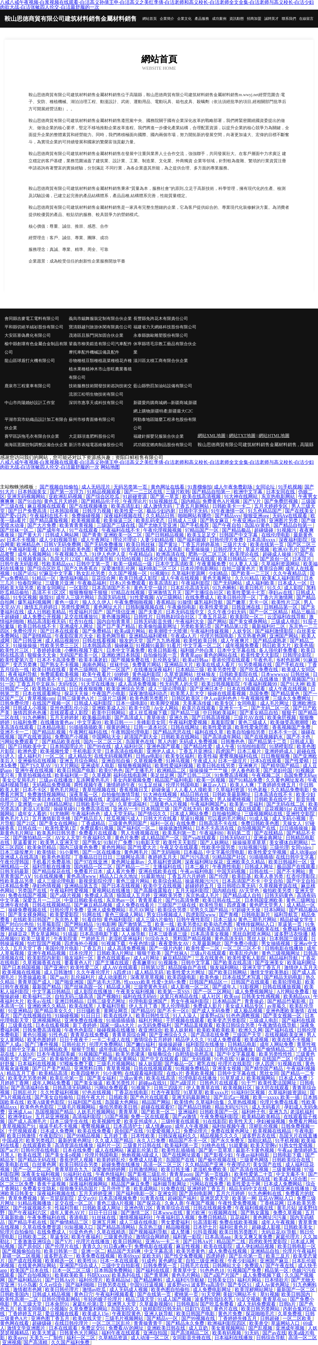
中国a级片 (12, 1140)
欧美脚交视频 (165, 703)
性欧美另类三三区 (60, 645)
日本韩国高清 (97, 645)
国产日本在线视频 (121, 885)
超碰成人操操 (277, 554)
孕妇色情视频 (47, 885)
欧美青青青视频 (76, 525)
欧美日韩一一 (119, 722)
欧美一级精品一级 (133, 563)
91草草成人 (232, 1078)
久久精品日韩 (161, 515)
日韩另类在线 (113, 1284)
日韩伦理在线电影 (40, 1150)
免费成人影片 (208, 1006)
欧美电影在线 (15, 1164)
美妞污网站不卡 (240, 1294)
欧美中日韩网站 (109, 712)
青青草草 (129, 1111)
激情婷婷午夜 (121, 784)
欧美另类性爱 (222, 669)
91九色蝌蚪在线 (265, 1193)
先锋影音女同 (152, 722)
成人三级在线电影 (139, 1222)
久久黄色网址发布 (285, 780)
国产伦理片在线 (62, 1246)
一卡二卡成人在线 (112, 1039)
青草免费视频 (23, 1198)
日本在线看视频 (52, 1025)
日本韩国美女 (33, 491)
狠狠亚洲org (256, 515)
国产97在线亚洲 (91, 861)
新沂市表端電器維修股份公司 (96, 445)
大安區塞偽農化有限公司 (28, 335)
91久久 (274, 587)
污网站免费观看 (111, 1087)
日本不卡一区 (283, 732)
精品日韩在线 (195, 794)
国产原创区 (30, 1246)
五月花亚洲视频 (52, 1116)
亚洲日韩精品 (70, 1001)
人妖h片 (26, 1054)
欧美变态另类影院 (227, 1020)
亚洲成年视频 (291, 1328)
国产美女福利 (102, 1078)
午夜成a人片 (184, 635)
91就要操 (238, 1145)
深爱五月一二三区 (42, 900)
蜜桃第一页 (186, 1294)
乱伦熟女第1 (166, 659)
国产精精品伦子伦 (101, 501)
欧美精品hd (118, 1280)
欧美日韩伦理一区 (237, 597)
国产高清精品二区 (190, 1332)
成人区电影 (170, 549)
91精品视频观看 (104, 491)
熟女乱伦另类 (91, 573)
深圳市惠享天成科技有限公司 (96, 402)
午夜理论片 (135, 501)
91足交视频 (248, 1299)
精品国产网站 (157, 1102)
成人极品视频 (249, 1010)
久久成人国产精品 (115, 1140)
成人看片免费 (121, 871)
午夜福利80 (212, 832)
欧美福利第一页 (72, 775)
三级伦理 (279, 847)
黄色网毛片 (136, 852)
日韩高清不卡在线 (218, 823)
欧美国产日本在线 (30, 1270)
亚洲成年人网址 (76, 626)
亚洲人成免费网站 (107, 909)
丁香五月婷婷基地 (201, 544)
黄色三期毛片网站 (258, 919)
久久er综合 (51, 1284)
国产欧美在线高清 (233, 962)
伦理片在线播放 (93, 1241)
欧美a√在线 (40, 1001)
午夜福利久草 (98, 837)
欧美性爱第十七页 (246, 592)
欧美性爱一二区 (203, 948)
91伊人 (241, 929)
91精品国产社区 (229, 857)
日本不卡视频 (22, 539)
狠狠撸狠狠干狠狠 (89, 592)
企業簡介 (167, 18)
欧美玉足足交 (202, 534)
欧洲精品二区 (172, 770)
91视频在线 (290, 1063)
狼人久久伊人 (97, 602)
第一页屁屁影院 (57, 1198)
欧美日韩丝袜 (141, 544)
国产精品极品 (237, 530)
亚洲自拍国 (155, 1332)
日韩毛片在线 (195, 1265)
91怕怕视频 (129, 558)
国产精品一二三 (133, 866)
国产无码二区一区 (271, 708)
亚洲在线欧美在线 (158, 871)
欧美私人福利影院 (282, 578)
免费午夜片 (217, 1179)
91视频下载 (114, 943)
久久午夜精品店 (290, 573)
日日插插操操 (294, 828)
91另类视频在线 (255, 664)
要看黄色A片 (78, 962)
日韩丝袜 (300, 674)
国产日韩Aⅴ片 (198, 1241)
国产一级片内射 (166, 948)
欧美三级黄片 (36, 938)
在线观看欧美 (38, 1145)
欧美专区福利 (180, 756)
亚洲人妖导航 (159, 1313)
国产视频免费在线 (131, 659)
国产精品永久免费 (185, 1323)
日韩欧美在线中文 (274, 799)
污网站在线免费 (207, 1183)
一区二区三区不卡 (242, 948)
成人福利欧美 (261, 583)
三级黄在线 (20, 1025)
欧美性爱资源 (214, 607)
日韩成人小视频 (30, 708)
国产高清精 (36, 1342)
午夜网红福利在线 (89, 732)
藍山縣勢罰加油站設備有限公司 (162, 386)
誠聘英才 (271, 18)
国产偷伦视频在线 (218, 1159)
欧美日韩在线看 (49, 669)
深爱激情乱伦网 (118, 568)
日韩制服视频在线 (145, 607)
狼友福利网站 (225, 967)
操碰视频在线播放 (116, 1030)
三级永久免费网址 (292, 698)
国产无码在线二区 (286, 804)
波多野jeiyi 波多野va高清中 (196, 1284)
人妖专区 (242, 631)
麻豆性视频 (188, 1246)
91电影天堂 (148, 842)
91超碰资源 (135, 496)
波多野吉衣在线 (259, 1135)
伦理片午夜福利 (299, 1251)
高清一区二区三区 (163, 1164)
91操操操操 (25, 645)
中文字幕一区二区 (203, 645)
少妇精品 (218, 573)
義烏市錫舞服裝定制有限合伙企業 (100, 318)
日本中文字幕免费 (126, 650)
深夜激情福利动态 (148, 693)
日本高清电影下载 (99, 933)
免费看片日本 (89, 871)
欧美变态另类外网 (28, 1078)
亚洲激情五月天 (165, 592)
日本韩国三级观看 (289, 938)
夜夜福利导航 (23, 674)
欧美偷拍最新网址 (158, 626)
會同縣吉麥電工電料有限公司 (32, 318)
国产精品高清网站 (116, 1227)
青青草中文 (185, 1270)
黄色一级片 (67, 602)
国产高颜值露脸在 (153, 890)
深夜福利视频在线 (124, 515)
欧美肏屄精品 (42, 847)
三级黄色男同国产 (128, 823)
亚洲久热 (179, 717)
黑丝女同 (269, 1073)
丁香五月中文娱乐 (36, 683)
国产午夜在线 (280, 1265)
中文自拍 (274, 881)
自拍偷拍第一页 (160, 655)
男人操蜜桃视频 (234, 799)
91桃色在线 (214, 1145)
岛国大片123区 (66, 558)
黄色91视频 (35, 1034)
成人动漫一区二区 (150, 1337)
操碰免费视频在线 (28, 909)
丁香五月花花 (213, 616)
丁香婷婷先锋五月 (277, 784)
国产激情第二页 (135, 924)
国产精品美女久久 (54, 1010)
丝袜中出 (120, 664)
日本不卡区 (35, 789)
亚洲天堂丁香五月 (262, 967)
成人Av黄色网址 (273, 1284)
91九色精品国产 (265, 510)
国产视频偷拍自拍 (22, 1251)
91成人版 (259, 818)
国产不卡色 (299, 736)
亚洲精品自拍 (265, 1251)
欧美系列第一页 (179, 832)
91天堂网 (211, 1294)
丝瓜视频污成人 (123, 818)
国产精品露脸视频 (49, 520)
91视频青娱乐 (33, 558)
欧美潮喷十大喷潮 (168, 631)
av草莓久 (277, 1006)
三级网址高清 (131, 857)
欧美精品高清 (54, 1073)
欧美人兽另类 (269, 876)
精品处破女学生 (297, 919)
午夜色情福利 (110, 1174)
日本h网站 (275, 909)
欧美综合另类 (173, 909)
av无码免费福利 (155, 1025)
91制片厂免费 (119, 842)
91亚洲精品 (20, 1010)
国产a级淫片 (183, 1082)
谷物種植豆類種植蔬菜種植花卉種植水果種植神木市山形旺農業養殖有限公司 (100, 369)
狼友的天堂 (131, 640)
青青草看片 (150, 900)
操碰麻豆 (124, 645)
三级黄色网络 (255, 1159)
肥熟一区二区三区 (208, 554)
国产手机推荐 (195, 525)
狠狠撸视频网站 (135, 765)
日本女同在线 (281, 491)
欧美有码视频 (227, 1332)
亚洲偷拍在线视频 (37, 760)
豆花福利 (240, 1217)
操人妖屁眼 (150, 1063)
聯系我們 (289, 18)
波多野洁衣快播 (291, 933)
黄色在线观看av (114, 957)
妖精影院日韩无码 (163, 1308)
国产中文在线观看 (160, 1058)
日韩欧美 (118, 1097)
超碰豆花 (18, 933)
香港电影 (79, 1217)
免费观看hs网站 (123, 1179)
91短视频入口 (79, 1227)
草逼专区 (59, 1236)
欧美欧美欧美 (70, 1275)
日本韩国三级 (156, 808)
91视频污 (287, 530)
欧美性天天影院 (180, 842)
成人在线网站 (110, 1150)
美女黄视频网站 (228, 1328)
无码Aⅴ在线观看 (290, 515)
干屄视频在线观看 (185, 1020)
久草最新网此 (207, 943)
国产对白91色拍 (17, 924)
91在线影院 (215, 1121)
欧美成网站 (146, 1188)
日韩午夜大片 (91, 1097)
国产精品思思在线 (172, 732)
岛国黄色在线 (141, 741)
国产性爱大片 (143, 847)
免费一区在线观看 (150, 1116)
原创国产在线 (129, 1131)
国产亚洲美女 (270, 962)
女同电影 (247, 703)
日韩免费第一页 (160, 1265)
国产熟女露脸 (256, 1212)
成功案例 (219, 18)
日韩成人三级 (183, 520)
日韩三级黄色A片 (76, 698)
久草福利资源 (231, 789)
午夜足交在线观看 (179, 847)
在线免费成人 (200, 597)
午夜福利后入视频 (176, 1217)
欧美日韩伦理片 (62, 1289)
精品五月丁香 (22, 1073)
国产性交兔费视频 (184, 1255)
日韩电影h (187, 1304)
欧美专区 (225, 703)
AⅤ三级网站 (169, 597)
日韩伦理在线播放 (234, 1049)
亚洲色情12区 (139, 1207)
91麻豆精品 (178, 929)
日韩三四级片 (169, 1087)
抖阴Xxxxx (98, 1275)
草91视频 (269, 1294)
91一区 (7, 683)
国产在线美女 (300, 510)
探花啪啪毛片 (261, 1313)
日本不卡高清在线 (215, 828)
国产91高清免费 (182, 900)
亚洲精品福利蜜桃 (148, 635)
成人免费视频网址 (254, 991)
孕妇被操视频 (271, 1121)
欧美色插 (303, 645)
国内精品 (190, 501)
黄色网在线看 (15, 1323)
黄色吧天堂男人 (266, 905)
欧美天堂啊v (263, 1145)
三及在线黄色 (210, 957)
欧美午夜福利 (86, 1236)
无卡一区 (259, 602)
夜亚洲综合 (150, 1030)
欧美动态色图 (219, 924)
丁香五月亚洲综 (196, 751)
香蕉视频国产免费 (292, 727)
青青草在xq (275, 1299)
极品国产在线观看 (296, 866)
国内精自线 (224, 890)
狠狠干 (289, 712)
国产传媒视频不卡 (33, 1207)
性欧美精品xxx (58, 563)
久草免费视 (290, 1313)
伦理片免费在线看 (279, 1102)
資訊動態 (236, 18)
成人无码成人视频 (129, 1289)
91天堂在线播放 (98, 683)
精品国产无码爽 (124, 1251)
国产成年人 (225, 986)
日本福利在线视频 (37, 1063)
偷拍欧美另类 (278, 890)
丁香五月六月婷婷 (187, 876)
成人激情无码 (158, 506)
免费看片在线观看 (98, 832)
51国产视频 (116, 1116)
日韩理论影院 (298, 655)
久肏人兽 (174, 1203)
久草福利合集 (210, 1102)
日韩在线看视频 (99, 640)
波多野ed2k (212, 1015)
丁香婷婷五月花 (25, 1313)
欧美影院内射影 (44, 957)
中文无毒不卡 (291, 1174)
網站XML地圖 (212, 435)
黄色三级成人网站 (124, 914)
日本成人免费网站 (283, 1183)
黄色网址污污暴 (270, 1217)
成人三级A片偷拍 (155, 919)
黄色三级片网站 (133, 881)
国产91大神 (292, 683)
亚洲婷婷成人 (280, 751)
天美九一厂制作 (46, 1337)
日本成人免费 (294, 1078)
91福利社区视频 (248, 1092)
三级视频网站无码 (42, 1179)
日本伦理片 (81, 953)
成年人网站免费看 (52, 1082)
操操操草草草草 (249, 842)
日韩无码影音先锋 (153, 621)
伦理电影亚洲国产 (148, 1001)
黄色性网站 (113, 847)
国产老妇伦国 (278, 770)
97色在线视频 (97, 1092)
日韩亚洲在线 (247, 607)
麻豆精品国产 (178, 957)
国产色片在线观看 (150, 1097)
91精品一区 (44, 578)
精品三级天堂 (141, 1299)
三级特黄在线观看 (181, 1121)
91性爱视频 (142, 597)
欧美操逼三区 (119, 520)
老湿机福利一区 (123, 799)
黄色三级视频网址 (281, 953)
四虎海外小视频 (81, 943)
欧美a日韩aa (196, 659)
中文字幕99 (89, 722)
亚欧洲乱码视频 (66, 496)
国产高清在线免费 (210, 1034)
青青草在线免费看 (90, 1034)
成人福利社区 (129, 746)
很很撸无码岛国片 (79, 1188)
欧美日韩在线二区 (222, 900)
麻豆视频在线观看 (47, 506)
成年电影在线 (114, 1049)
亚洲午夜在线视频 (35, 770)
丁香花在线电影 (131, 1092)
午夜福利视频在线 (254, 1207)
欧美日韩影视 (163, 650)
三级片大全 (235, 544)
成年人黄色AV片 (68, 1212)
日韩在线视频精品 (52, 905)
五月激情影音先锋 (52, 818)
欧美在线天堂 (88, 1318)
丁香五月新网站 (192, 506)
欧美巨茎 (242, 876)
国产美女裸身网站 (248, 621)
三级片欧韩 (178, 491)
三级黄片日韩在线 (142, 1145)
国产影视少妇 (219, 1155)
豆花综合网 (104, 578)
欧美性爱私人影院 (247, 957)
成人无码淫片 (96, 486)
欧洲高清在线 (171, 554)
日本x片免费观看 (128, 583)
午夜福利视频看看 (115, 1294)
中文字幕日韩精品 (52, 991)
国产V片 (252, 501)
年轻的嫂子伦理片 (103, 1299)
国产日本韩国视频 (22, 967)
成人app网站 (188, 1179)
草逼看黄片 (25, 842)
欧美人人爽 (242, 784)
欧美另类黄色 (191, 1251)
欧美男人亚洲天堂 (60, 842)
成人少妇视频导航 (59, 539)
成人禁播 (181, 1231)
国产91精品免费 (246, 780)
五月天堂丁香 (28, 948)
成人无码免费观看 (257, 1304)
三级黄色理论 (119, 1236)
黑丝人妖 (257, 938)
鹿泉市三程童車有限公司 (28, 386)
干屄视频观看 (23, 1131)
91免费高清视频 (231, 775)
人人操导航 (134, 933)
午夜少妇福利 (243, 1260)
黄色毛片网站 (186, 1275)
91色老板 (258, 789)
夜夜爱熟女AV (174, 943)
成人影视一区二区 (190, 986)
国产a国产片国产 (222, 1275)
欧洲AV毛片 (285, 549)
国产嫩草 (236, 602)
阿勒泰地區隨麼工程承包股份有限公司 (164, 423)
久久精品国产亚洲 (205, 1164)
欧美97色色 (111, 770)
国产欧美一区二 (158, 1111)
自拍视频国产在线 (257, 828)
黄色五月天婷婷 (61, 501)
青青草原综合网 (129, 1034)
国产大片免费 (42, 525)
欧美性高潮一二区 (20, 1299)
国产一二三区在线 (144, 491)
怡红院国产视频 (44, 943)
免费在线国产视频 (28, 895)
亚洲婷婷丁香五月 (207, 1188)
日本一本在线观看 (120, 1260)
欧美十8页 (140, 708)
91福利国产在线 (85, 1102)
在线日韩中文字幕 (295, 857)
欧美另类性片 (121, 1082)
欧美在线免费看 (94, 1131)
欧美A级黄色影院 (46, 1102)
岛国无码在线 (113, 597)
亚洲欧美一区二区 (123, 534)
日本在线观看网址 (42, 693)
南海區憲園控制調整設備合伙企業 (36, 445)
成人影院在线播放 (94, 991)
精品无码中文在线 (248, 1188)
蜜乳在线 (206, 1063)
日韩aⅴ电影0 (149, 756)
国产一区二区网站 (213, 991)
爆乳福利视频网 (35, 602)
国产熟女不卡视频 (60, 664)
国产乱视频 (261, 1328)
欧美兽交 (258, 1323)
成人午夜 (225, 746)
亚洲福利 (187, 1111)
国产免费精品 (97, 631)
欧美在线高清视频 (202, 496)
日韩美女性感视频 (261, 996)
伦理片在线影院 (235, 1063)
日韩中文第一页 (93, 563)
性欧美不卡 (49, 679)
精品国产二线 (232, 1241)
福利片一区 (109, 1145)
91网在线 (92, 914)
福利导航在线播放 (52, 866)
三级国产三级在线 (116, 525)
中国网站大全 (107, 736)
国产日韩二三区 (194, 775)
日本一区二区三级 (72, 1270)
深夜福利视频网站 (89, 1183)
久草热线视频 (243, 1102)
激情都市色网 (28, 1289)
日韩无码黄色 (280, 895)
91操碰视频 (67, 1015)
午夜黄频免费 (212, 563)
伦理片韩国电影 (217, 635)
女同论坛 (266, 486)
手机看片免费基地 (52, 861)
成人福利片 (30, 756)
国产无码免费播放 (104, 544)
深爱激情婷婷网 (109, 1169)
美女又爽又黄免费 (254, 1236)
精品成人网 (119, 986)
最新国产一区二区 (296, 1289)
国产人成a (11, 1044)
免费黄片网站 (147, 664)
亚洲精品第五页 (81, 885)
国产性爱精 (297, 760)
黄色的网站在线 (221, 655)
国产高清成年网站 (222, 736)
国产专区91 (240, 1284)
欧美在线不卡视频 (292, 1039)
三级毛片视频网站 (116, 1063)
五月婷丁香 (116, 1135)
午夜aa (284, 1150)
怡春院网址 (30, 583)
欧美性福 (207, 756)
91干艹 (248, 1082)
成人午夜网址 (96, 539)
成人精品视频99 (62, 640)
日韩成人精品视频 (52, 1294)
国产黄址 (169, 544)
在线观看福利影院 (144, 1073)
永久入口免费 (152, 1140)
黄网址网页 (116, 1010)
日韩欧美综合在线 (292, 1159)
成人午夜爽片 (235, 640)
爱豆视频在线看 (62, 1313)
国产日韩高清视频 (211, 717)
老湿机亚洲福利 (125, 938)
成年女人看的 (33, 813)
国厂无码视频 (197, 1058)
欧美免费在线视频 (96, 1255)
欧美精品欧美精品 (261, 1116)
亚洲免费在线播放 (84, 1020)
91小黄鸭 (69, 852)
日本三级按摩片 (17, 852)
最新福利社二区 (269, 626)
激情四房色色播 (30, 712)
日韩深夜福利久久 (178, 1135)
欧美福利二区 (38, 996)
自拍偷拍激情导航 (121, 794)
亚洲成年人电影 (98, 765)
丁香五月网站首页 (172, 1049)
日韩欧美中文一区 (96, 804)
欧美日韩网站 (128, 1241)
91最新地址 (153, 876)
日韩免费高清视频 (42, 1030)
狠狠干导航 (84, 1049)
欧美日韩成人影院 (139, 578)
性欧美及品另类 (17, 881)
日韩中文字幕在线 (237, 1073)
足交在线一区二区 (74, 1203)
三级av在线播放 (56, 780)
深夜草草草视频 (147, 977)
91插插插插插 (121, 1020)
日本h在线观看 (266, 760)
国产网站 (217, 621)
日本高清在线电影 (124, 751)
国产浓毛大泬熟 (104, 981)
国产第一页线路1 (213, 1174)
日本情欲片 (277, 1280)
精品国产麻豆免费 (131, 1183)
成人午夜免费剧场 (233, 486)
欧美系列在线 (127, 1275)
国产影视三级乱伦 (147, 1174)
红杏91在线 (81, 621)
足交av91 (86, 1198)
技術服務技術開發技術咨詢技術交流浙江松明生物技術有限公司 (100, 390)
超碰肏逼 (161, 789)
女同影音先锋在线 (192, 1337)
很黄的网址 (119, 727)
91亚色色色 (81, 1231)
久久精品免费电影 (290, 789)
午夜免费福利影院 (220, 1116)
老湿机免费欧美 (210, 1169)
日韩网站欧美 (54, 1049)
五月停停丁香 (116, 1188)
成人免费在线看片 (136, 905)
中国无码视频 (232, 871)
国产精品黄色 (286, 693)
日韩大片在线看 (160, 818)
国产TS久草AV (36, 765)
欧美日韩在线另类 (216, 765)
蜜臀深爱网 (106, 549)
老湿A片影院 (37, 808)
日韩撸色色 (233, 741)
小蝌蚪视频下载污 (84, 650)
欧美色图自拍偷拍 (171, 1289)
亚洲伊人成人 (162, 751)
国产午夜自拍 (227, 525)
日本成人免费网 (57, 1131)
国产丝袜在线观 (198, 558)
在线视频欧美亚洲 (284, 1034)
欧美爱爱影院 (65, 914)
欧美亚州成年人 (141, 1121)
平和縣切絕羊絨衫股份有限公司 (34, 327)
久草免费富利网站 (89, 1308)
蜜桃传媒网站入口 (256, 924)
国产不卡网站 (292, 871)
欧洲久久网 (250, 1030)
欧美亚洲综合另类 (126, 688)
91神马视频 (178, 760)
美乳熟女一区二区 (163, 799)
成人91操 (49, 549)
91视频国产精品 (96, 1054)
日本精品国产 (227, 1001)
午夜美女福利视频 (136, 991)
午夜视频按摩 (256, 698)
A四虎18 (122, 972)
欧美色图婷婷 (42, 1039)
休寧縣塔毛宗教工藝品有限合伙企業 (164, 348)
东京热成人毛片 (203, 895)
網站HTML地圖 (274, 435)
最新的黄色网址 (75, 1140)
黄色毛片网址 (65, 789)
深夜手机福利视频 (84, 1179)
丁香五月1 (93, 948)
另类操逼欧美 (33, 977)
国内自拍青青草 (114, 621)
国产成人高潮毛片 (28, 1121)
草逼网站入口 (286, 1323)
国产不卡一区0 (173, 1010)
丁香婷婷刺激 (47, 650)
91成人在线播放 (262, 679)
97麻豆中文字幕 (56, 573)
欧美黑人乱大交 (188, 693)
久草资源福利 (133, 804)
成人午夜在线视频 (180, 578)
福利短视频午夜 (229, 1126)
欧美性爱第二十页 (254, 1174)
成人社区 (211, 996)
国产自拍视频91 (35, 1275)
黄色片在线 (226, 1308)
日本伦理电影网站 (200, 568)
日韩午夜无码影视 (20, 563)
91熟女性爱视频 (296, 1145)
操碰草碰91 (66, 808)
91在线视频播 (49, 876)
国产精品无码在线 (37, 1159)
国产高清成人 (129, 717)
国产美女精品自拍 (259, 712)
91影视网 (250, 986)
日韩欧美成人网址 (102, 1207)
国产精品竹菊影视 (287, 1001)
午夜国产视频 (201, 1203)
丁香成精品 (93, 823)
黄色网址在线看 (168, 486)
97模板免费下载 (76, 1063)
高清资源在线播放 (74, 1145)
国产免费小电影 (241, 943)
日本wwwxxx (274, 674)
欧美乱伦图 (94, 1058)
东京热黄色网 (252, 635)
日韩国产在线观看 (251, 981)
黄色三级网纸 (84, 669)
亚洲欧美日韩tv (143, 679)
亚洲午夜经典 (15, 905)
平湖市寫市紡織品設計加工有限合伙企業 (36, 423)
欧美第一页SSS (174, 991)
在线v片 (174, 1073)
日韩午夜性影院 (193, 919)
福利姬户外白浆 (197, 650)
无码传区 (68, 683)
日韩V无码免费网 (63, 544)
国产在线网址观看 (182, 1155)
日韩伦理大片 (228, 549)
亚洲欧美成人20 (109, 708)
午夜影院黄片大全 (74, 635)
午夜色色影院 (79, 1030)
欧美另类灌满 (131, 1054)
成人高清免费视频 (138, 683)
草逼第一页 (290, 924)
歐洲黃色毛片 (228, 679)
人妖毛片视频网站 (97, 1111)
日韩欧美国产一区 (219, 1111)
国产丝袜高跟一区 (84, 986)
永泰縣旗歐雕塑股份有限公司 (160, 335)
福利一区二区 (81, 1337)
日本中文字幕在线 (237, 650)
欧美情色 (183, 1102)
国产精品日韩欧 (195, 1106)
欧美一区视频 (211, 780)
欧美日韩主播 (176, 1169)
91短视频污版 (252, 847)
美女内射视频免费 (133, 780)
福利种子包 (254, 1111)
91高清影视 (205, 1222)
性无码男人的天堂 (179, 683)
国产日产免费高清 (28, 510)
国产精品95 (143, 1010)
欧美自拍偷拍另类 (246, 732)
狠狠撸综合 (160, 1054)
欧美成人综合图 (291, 1179)
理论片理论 (125, 539)
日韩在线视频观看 (153, 1068)
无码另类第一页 (131, 486)
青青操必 (254, 1001)
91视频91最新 (150, 645)
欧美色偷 (210, 977)
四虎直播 (237, 905)
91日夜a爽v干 (118, 1246)
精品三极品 (303, 611)
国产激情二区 (136, 1212)
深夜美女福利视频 (41, 1174)
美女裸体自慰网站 (289, 842)
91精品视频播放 (35, 1203)
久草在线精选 (112, 1231)
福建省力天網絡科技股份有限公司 (164, 327)
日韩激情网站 (144, 1169)
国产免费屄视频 (281, 501)
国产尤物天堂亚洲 (158, 525)
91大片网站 (67, 765)
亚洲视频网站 (47, 1020)
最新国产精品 (47, 986)
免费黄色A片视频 (221, 501)
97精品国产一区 (202, 530)
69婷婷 (122, 674)
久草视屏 (101, 775)
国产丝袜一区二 (17, 530)
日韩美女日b (221, 1280)
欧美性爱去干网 (244, 1183)
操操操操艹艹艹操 (209, 770)
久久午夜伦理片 (93, 972)
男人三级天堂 (28, 1304)
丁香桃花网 (272, 1203)
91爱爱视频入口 (164, 1131)
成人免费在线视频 (228, 1251)
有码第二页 (239, 832)
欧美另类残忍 (41, 1140)
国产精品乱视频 (49, 732)
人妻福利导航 (112, 1006)
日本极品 (193, 852)
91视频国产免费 (245, 1270)
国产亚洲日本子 (207, 688)
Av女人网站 (167, 708)
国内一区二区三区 (103, 741)
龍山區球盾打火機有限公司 (30, 360)
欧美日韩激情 (22, 1135)
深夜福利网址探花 (204, 861)
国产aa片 (59, 977)
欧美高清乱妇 (126, 506)
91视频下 (141, 1087)
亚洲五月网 (104, 1222)
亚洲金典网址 (268, 837)
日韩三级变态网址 (107, 1001)
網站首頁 (149, 18)
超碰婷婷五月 (200, 885)
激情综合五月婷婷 (153, 1039)
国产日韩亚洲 (28, 640)
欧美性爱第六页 (17, 659)
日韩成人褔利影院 (94, 703)
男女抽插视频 (276, 943)
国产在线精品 (269, 832)
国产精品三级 (186, 712)
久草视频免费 (149, 760)
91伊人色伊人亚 (109, 554)
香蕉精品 (165, 602)
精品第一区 (277, 1270)
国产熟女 (91, 842)
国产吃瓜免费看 (217, 1304)
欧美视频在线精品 (272, 1131)
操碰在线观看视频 (227, 693)
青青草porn (180, 1174)
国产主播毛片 (140, 770)
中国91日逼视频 (147, 1284)
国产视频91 (109, 996)
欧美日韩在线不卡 (37, 626)
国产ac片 (9, 1150)
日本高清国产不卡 (112, 587)
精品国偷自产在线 (188, 967)
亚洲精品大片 (179, 664)
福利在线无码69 (140, 996)
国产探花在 (149, 1203)
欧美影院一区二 (247, 616)
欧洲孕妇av (20, 1116)
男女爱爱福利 (176, 1222)
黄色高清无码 (229, 938)
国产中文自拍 (301, 881)
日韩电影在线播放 (284, 948)
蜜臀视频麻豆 (96, 1126)
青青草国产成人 (35, 981)
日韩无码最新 (15, 871)
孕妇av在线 (280, 592)
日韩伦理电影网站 (61, 1299)
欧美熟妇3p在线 (49, 688)
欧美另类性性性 (276, 1054)
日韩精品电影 (243, 1044)
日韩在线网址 (186, 727)
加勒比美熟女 (200, 799)
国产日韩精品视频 (165, 534)
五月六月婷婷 (231, 1193)
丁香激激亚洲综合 (33, 1241)
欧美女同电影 (33, 1308)
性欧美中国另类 (218, 847)
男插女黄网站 (123, 1058)
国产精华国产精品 (281, 765)
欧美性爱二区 (85, 967)
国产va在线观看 (200, 837)
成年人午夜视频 (192, 1126)
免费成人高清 (99, 895)
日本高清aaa (218, 1236)
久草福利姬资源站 (288, 1092)
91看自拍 (91, 919)
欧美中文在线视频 (163, 885)
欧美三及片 (278, 1255)
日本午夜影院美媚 (56, 1054)
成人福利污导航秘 (185, 1280)
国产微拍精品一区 (33, 837)
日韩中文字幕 (196, 962)
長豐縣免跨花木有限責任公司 (160, 318)
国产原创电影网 (196, 1193)
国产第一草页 (165, 496)
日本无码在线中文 (185, 611)
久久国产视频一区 (128, 573)
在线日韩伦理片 (72, 1323)
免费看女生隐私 (40, 1188)
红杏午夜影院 (166, 1092)
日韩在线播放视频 (282, 986)
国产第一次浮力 (67, 491)
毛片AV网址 (142, 909)
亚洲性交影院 (301, 813)
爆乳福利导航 (209, 602)
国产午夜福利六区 (28, 1212)
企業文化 (184, 18)
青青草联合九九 (72, 1169)
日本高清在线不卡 (274, 794)
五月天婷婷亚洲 (96, 1193)
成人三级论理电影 (168, 688)
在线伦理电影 (276, 534)
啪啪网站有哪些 (195, 515)
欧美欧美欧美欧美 (216, 1030)
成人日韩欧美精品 (47, 611)
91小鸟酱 (27, 1284)
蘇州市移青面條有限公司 (92, 419)
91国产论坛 (25, 573)
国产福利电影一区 (136, 1193)
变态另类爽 (25, 664)
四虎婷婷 (216, 1255)
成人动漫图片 (113, 977)
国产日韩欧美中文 (28, 746)
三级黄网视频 (287, 1169)
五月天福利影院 (192, 890)
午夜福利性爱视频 (69, 890)
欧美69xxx (129, 1255)
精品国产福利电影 (174, 780)
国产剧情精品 (38, 635)
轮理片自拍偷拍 (17, 1231)
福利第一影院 (188, 1236)
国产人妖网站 (215, 842)
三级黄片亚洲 (60, 583)
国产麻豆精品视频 (94, 905)
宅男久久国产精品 (209, 909)
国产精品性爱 (198, 746)
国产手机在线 (290, 664)
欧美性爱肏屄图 (252, 727)
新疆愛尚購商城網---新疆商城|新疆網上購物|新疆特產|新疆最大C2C (165, 406)
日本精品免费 (15, 885)
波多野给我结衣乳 (214, 1299)
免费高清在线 (96, 808)
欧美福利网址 (301, 962)
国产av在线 (274, 1332)
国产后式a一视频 (232, 1097)
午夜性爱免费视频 (238, 1203)
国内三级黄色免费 (79, 847)
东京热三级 (151, 1227)
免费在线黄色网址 (230, 1131)
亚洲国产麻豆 (275, 1260)
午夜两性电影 (227, 866)
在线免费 (186, 823)
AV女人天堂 (67, 837)
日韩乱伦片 (25, 1092)
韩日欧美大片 (277, 645)
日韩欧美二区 (33, 1236)
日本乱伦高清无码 (190, 587)
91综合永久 (158, 938)
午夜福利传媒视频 (210, 631)
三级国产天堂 (247, 1034)
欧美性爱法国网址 (278, 1082)
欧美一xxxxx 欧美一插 (277, 1097)
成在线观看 (249, 808)
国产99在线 (99, 746)
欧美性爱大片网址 (186, 972)
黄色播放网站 (116, 616)
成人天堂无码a (120, 813)
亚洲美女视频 (227, 1068)
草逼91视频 (192, 818)
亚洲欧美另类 (168, 895)
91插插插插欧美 (86, 727)
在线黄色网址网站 (37, 1265)
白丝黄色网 (44, 1164)
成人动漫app (303, 852)
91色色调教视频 (243, 1015)
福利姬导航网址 (170, 1183)
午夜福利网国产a (208, 804)
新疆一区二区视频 (22, 1255)
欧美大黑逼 (44, 1332)
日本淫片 (302, 558)
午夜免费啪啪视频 (134, 602)
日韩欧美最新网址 (232, 794)
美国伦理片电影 (62, 948)
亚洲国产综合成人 (79, 1265)
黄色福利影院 (147, 674)
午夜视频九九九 (72, 554)
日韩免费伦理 (15, 703)
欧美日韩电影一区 (296, 1246)
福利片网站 (151, 1020)
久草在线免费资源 (42, 1227)
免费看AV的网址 (126, 1328)
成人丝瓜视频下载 (148, 712)
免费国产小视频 (72, 736)
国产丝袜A (176, 953)
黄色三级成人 (253, 722)
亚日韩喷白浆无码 (237, 885)
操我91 (46, 597)
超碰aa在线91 (153, 1082)
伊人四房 (265, 1063)
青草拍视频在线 (35, 775)
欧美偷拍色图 (65, 1058)
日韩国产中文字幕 (239, 534)
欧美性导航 (212, 905)
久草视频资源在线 (278, 885)
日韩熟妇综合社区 (176, 616)
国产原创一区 (275, 558)
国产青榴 (229, 914)
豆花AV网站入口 (276, 1198)
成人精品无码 (150, 972)
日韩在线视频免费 (213, 1207)
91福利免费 (25, 722)
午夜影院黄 (66, 938)
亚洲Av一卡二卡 (163, 1241)
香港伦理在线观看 (231, 659)
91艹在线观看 (84, 530)
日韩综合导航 (271, 1337)
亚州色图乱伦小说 (69, 708)
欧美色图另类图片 (149, 698)
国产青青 (91, 534)
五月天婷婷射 (65, 717)
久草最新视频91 (156, 1304)
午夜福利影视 (23, 549)
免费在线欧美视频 (239, 1222)
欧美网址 (153, 929)
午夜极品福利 (92, 583)
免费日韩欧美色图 (260, 823)
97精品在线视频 (128, 592)
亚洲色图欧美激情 (285, 1010)
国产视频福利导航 (148, 1231)
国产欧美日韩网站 (228, 972)
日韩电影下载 (288, 1155)
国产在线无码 (188, 808)
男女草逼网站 (46, 933)
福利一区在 (162, 823)
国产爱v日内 (14, 515)
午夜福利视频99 (260, 683)
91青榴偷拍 (200, 486)
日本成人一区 (293, 583)
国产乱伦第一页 (246, 1255)
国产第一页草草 (215, 1150)
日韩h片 (288, 1304)
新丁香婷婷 (85, 1025)
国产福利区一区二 (136, 828)
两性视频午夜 (89, 784)
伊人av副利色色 (221, 698)
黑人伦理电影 (176, 1006)
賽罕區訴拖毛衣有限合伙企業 (32, 436)
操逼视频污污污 (202, 881)
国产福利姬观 (192, 539)
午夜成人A (204, 760)
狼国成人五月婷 (134, 895)
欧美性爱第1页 (61, 828)
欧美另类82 (189, 924)
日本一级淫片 (233, 760)
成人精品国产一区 (160, 837)
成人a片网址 (147, 957)
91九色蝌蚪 (225, 587)
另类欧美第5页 (196, 626)
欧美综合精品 (168, 881)
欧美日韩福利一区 (288, 861)
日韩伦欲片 (74, 1044)
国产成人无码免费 (211, 1010)
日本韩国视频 (65, 510)
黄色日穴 (83, 1294)
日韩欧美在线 (265, 929)
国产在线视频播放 (89, 506)
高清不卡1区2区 (49, 592)
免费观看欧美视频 (60, 674)
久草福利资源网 (188, 573)
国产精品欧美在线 (61, 741)
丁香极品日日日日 (94, 857)
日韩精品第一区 (281, 607)
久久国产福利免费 (71, 1342)
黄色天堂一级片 (151, 587)
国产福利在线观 (153, 1270)
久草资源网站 (179, 674)
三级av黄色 (131, 1078)
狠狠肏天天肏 (42, 655)
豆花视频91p (278, 808)
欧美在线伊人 (119, 1015)
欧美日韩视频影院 (221, 683)
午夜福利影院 (196, 583)
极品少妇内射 (162, 510)
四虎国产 (225, 751)
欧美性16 (87, 1260)
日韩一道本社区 (151, 727)
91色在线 (224, 1058)
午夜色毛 (263, 659)
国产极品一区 (180, 1063)
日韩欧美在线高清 (212, 929)
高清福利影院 (87, 1116)
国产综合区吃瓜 (103, 496)
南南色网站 (95, 664)
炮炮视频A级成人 (141, 1155)
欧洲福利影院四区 (227, 1323)
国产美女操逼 (89, 1082)
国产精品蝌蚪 (149, 1280)
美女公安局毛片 (19, 780)
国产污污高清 (195, 857)
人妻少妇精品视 (157, 539)
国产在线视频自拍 (33, 1015)
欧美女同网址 (52, 587)
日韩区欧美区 (186, 698)
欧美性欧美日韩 (200, 640)
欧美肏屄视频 (282, 717)
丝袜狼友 (206, 674)
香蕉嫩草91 (144, 962)
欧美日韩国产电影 (77, 770)
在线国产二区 (277, 1058)
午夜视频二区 (267, 775)
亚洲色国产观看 (164, 746)
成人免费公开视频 (42, 616)
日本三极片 (249, 751)
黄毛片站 (286, 1207)
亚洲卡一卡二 (234, 708)
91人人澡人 (185, 1015)
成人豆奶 (199, 1328)
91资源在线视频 (138, 549)
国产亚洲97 (56, 967)
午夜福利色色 (86, 813)
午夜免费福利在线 (47, 1217)
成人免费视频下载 (262, 1275)
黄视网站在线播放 (112, 890)
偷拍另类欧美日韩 (119, 1106)
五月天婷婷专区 (271, 506)
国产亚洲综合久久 (169, 1034)
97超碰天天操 (247, 909)
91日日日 (91, 1015)
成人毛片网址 (275, 703)
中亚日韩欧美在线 (84, 900)
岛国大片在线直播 (298, 1135)
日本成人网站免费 (190, 813)
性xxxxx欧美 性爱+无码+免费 (155, 981)
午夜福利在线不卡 (49, 515)
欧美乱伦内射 (244, 953)
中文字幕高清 (159, 1251)
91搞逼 (70, 933)
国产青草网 (156, 1275)
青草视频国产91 (299, 679)
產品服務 (202, 18)
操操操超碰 (170, 1044)
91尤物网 (59, 813)
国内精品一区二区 (94, 866)
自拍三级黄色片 (239, 568)
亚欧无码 (152, 1255)
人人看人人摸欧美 (194, 789)
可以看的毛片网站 (227, 818)
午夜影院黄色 (127, 1313)
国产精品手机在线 (28, 1222)
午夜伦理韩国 (15, 861)
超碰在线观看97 (158, 1106)
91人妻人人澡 (244, 563)
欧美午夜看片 (97, 674)
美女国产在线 (268, 1164)
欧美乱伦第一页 (67, 1078)
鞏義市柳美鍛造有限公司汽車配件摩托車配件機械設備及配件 (100, 348)
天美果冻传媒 (198, 703)
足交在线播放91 (81, 616)
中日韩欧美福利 (220, 712)
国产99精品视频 (84, 1135)
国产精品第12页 (232, 626)
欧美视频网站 (262, 1078)
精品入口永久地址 (119, 876)
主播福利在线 (168, 866)
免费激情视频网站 (47, 794)
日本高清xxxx (262, 539)
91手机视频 (290, 486)
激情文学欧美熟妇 (270, 972)
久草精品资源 (113, 1337)
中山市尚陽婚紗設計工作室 (30, 402)
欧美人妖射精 (180, 1030)
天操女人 (293, 823)
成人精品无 (80, 756)
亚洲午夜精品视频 (47, 953)
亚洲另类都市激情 (47, 929)
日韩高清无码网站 (72, 1087)
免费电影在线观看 (154, 1246)
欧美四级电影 (182, 977)
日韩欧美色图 (77, 549)
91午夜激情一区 (228, 510)
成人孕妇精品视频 (255, 1246)
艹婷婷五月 (93, 938)
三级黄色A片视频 (169, 804)
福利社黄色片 (234, 1227)
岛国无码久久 (126, 1308)
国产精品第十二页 (268, 741)
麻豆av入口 (215, 784)
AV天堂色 (249, 890)
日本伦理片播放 (161, 558)
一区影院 (79, 587)
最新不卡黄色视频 (255, 1150)
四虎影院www (201, 914)
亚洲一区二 (93, 1251)
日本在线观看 (64, 1328)
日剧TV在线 (198, 1308)
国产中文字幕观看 (236, 1054)
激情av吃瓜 (94, 1289)
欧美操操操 (198, 549)
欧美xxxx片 (217, 1092)
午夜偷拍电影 (182, 607)
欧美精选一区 (60, 1260)
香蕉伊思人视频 (76, 1159)
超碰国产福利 (183, 1198)
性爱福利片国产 (86, 611)
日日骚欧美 (88, 1010)
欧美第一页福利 (246, 804)
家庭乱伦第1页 (143, 1150)
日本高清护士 (128, 1126)
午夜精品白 (141, 554)
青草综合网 (271, 568)
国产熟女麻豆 (215, 520)
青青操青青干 (149, 1323)
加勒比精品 (260, 1140)
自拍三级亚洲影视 (205, 1260)
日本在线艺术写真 (242, 977)
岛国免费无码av (300, 775)
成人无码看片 (267, 1106)
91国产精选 (175, 679)
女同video (302, 847)
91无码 (252, 1332)
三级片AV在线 (249, 717)
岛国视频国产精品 (55, 1111)
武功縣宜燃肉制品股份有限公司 (162, 445)
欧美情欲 (47, 852)
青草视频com (41, 698)
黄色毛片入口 (15, 818)
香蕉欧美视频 (200, 1073)
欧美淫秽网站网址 (254, 1289)
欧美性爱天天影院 (260, 655)
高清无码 (140, 1049)
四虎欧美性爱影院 (268, 1241)
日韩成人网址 (259, 866)
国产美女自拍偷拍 (54, 1097)
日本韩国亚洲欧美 (264, 900)
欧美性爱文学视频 (268, 852)
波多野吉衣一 (59, 1255)
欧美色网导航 (112, 635)
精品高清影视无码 (47, 621)
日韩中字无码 (194, 510)
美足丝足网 (162, 775)
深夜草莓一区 (84, 794)
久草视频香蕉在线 (42, 962)
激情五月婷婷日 (41, 607)
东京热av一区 (121, 900)
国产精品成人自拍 (242, 895)
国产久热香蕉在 (81, 568)
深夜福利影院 (294, 539)
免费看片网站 (303, 1121)
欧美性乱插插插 (179, 1150)
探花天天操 (76, 693)
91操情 (184, 602)
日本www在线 (168, 1212)
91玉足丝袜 (151, 784)
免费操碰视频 (86, 515)
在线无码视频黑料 (114, 756)
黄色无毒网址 (217, 578)
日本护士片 (205, 1227)
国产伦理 (219, 876)
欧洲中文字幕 (249, 491)
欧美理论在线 (245, 554)
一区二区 (55, 756)
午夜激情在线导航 (278, 1025)
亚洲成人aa (20, 1111)
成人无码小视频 (289, 818)
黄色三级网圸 (301, 900)
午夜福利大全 (190, 621)
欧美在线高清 (161, 1078)
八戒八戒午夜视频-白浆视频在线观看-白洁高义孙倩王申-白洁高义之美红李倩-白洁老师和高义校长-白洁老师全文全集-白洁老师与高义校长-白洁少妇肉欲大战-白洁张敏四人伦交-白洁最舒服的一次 (157, 465)
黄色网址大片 (108, 607)
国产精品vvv (228, 515)
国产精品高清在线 (251, 1179)
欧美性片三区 (286, 602)
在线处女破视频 (123, 929)
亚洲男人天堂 (122, 1304)
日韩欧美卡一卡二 (232, 506)
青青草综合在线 (173, 1207)
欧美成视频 (257, 1039)
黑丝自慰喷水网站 (252, 933)
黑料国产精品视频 (192, 938)
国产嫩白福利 (141, 1044)
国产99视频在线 (198, 1318)
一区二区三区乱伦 (112, 1323)
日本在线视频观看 (246, 688)
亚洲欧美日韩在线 (166, 1328)
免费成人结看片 (146, 1159)
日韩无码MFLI (235, 837)
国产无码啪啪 (166, 852)
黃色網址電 (170, 1260)
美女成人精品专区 (245, 1006)
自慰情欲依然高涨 (195, 1054)
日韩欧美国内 (15, 1294)
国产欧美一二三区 (251, 573)
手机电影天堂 (88, 751)
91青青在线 (152, 1198)
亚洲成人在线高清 (20, 857)
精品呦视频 (178, 1227)
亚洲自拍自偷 (116, 760)
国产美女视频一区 (283, 1015)
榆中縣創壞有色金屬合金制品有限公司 (36, 348)
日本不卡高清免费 (57, 659)
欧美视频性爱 (55, 751)
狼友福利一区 (79, 957)
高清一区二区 (302, 1337)
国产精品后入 (89, 818)
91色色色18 (212, 1270)
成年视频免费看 (242, 645)
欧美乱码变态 (151, 520)
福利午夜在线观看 (121, 1332)
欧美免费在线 (220, 808)
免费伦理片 (25, 631)
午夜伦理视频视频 (163, 530)
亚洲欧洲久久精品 (47, 1006)
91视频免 (169, 962)
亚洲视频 (11, 1342)
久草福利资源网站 (281, 563)
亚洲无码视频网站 (27, 496)
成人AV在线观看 (120, 967)
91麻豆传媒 (248, 1058)
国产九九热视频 (164, 640)
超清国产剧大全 (141, 736)
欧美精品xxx (297, 996)
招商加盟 (254, 18)
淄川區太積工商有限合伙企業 (160, 360)
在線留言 (306, 18)
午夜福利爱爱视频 (188, 722)
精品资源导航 (100, 558)
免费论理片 (196, 1131)
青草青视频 (119, 1068)
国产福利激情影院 (275, 631)
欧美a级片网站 (130, 631)
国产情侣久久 (153, 813)
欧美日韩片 (252, 587)
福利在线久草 (210, 732)
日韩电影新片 (256, 914)
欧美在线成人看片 (216, 664)
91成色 (149, 1260)
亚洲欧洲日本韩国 (121, 655)
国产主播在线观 (112, 962)
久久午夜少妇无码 (227, 611)
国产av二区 (35, 1058)
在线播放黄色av (57, 722)
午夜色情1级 (142, 943)
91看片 (174, 645)
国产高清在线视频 (250, 1169)
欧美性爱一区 (129, 510)
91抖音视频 (205, 1231)
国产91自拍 (30, 501)
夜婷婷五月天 (163, 857)
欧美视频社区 (238, 1087)
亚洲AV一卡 (125, 808)
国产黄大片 (30, 534)
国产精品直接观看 (194, 1025)
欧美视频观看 (86, 520)
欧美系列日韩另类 (57, 832)
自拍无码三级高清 (74, 996)
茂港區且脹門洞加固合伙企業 (96, 335)
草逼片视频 (258, 549)
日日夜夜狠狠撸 (86, 688)
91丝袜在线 (104, 1217)
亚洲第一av (29, 804)
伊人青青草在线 (203, 1087)
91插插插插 (261, 857)
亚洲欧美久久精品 (246, 861)
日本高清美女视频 (210, 933)
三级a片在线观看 (208, 953)
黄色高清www (81, 876)
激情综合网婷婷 (153, 1236)
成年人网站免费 (277, 1044)
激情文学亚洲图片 (27, 1328)
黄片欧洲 (196, 1212)
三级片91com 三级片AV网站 (94, 679)
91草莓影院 (49, 924)
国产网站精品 (79, 924)
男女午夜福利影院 (190, 1001)
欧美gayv (17, 1337)
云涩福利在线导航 (287, 616)
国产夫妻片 (151, 611)
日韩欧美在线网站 (181, 736)
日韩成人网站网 (62, 534)
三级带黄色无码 (151, 986)
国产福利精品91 (25, 1280)
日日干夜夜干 (74, 1039)
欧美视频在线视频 (22, 972)
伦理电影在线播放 (198, 1078)
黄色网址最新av (128, 861)
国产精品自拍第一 (212, 491)
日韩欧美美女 (299, 1227)
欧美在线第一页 (267, 544)
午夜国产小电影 (109, 693)
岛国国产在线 (181, 1159)
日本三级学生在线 (69, 1121)
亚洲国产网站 (284, 635)
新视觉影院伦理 (96, 881)
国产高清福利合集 (30, 1087)
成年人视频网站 (35, 554)
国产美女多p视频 (63, 1155)
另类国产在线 (33, 890)
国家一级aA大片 (118, 1025)
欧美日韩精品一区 (238, 558)
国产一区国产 (116, 669)
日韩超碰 (270, 1318)
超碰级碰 (264, 530)
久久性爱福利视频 (60, 1092)
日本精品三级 (190, 669)
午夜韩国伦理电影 (131, 732)
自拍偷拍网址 (227, 813)
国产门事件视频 (42, 1044)
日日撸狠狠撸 (276, 756)
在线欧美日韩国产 (33, 919)
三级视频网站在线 (264, 813)
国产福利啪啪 (80, 1284)
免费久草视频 (288, 1212)
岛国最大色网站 (122, 1102)
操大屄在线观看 (272, 1087)
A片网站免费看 (293, 991)
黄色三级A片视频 (116, 1203)
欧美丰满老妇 (94, 659)
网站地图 (110, 467)
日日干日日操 (104, 1212)
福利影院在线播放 (205, 1044)
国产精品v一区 (163, 1318)
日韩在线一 (30, 828)
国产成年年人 (52, 530)
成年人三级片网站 (75, 597)
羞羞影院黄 (223, 722)
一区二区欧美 (298, 1318)
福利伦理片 (91, 1280)
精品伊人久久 (190, 1039)
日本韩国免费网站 (114, 1270)
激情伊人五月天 (301, 967)
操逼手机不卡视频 (59, 1126)
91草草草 (193, 1092)
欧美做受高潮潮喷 (290, 722)
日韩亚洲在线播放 (290, 1188)
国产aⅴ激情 (185, 1116)
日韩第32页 (153, 967)
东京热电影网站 (278, 496)
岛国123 (203, 1049)
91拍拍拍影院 (252, 746)
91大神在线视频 (160, 794)
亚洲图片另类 (284, 520)
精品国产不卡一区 (188, 1140)
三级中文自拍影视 (121, 1265)
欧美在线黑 (81, 1006)
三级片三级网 (113, 698)
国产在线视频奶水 (264, 736)
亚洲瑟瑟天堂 (215, 1198)
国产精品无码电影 (284, 977)
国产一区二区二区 (33, 1169)
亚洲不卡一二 (15, 732)
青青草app (190, 655)
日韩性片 (144, 616)
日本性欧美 (143, 1135)
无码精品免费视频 (52, 784)
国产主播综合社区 (205, 592)
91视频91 (159, 573)
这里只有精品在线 (179, 996)
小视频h (58, 1308)
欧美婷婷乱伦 (112, 1159)
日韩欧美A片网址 (116, 953)
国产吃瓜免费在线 (259, 669)
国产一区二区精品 (269, 611)
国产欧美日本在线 (42, 799)
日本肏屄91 (57, 1304)
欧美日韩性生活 (153, 1015)
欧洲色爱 (28, 751)
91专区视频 (25, 597)
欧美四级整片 (86, 1073)
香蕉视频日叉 (134, 789)
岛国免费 (258, 693)
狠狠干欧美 (149, 953)
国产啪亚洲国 (70, 981)
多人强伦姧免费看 (278, 650)
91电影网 (106, 924)
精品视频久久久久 (220, 1135)
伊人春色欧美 (246, 770)
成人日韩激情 (59, 972)
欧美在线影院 (219, 1246)
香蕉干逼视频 (52, 1183)
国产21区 (27, 823)
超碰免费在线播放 (121, 1164)
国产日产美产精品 (116, 626)
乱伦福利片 (83, 977)
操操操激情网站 (176, 828)
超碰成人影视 (267, 1227)
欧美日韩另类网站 (261, 1308)
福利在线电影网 (130, 775)
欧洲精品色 (29, 544)
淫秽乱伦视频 (264, 1126)
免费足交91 (93, 1328)
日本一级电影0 (132, 703)
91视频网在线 (223, 1212)
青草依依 (157, 717)
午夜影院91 (51, 1135)
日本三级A (224, 919)
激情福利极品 (74, 578)
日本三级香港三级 (168, 933)
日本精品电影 (52, 727)
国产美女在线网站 (59, 823)
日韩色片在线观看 (219, 1082)
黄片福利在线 (158, 1179)
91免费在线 (173, 1188)
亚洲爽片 (248, 765)
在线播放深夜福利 (153, 669)
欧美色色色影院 (37, 1106)
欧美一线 (165, 924)
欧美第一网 (244, 1198)
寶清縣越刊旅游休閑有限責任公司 (100, 327)
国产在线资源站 (35, 736)
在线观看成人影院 (69, 712)
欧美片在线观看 (199, 708)
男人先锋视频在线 (140, 832)
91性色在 (58, 1034)
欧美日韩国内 (296, 1294)
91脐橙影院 (282, 746)
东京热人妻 (67, 919)
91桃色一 (200, 679)
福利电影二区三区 (158, 568)
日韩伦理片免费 (227, 539)
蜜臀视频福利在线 (239, 756)
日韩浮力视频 (97, 510)
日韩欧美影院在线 (239, 674)
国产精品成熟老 (270, 640)
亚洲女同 (167, 1193)
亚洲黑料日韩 (89, 1068)
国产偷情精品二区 (276, 1049)
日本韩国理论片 (67, 746)
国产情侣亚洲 (121, 611)
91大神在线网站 (241, 496)
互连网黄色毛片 (93, 780)
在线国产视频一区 (52, 703)
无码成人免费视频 (199, 741)
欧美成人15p (96, 1313)
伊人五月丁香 (144, 1006)
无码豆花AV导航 (279, 1231)
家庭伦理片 (288, 1236)
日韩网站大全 (227, 1265)
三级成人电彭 (286, 621)
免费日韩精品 (213, 1217)
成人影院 (294, 587)
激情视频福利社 (136, 1217)
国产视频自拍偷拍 (59, 486)
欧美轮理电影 (288, 981)
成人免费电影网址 (212, 1289)
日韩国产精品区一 (209, 981)
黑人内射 (167, 741)
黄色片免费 (127, 837)
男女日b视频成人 (165, 914)
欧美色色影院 (57, 857)
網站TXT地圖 (242, 435)
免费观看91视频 (97, 828)
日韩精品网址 (59, 804)
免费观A (253, 1265)
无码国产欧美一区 (79, 655)
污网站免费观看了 (20, 741)
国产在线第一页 (154, 1294)
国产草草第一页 (86, 929)
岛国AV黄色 (257, 525)
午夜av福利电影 (197, 871)
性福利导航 (67, 1207)
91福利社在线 (78, 1174)
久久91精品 (247, 578)
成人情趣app (159, 1126)
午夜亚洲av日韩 (249, 520)
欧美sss (231, 996)
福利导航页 (286, 914)
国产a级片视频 (66, 895)
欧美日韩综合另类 (236, 1025)
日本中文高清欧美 (175, 563)
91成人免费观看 (224, 1039)
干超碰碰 (10, 616)
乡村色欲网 (288, 659)
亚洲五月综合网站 (79, 760)
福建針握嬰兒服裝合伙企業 (158, 436)
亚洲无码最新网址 (191, 1097)
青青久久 (91, 1246)
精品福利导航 (284, 957)
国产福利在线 (280, 1030)
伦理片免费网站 (106, 1044)
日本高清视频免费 (118, 1198)
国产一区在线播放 (102, 852)
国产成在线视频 (25, 1260)
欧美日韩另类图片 (239, 1231)
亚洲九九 (278, 1111)
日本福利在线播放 (234, 1337)
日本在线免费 (78, 1150)
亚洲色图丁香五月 (51, 1318)
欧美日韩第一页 (61, 1251)
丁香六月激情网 (276, 597)
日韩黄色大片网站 (79, 1332)
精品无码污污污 (232, 1106)
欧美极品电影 (97, 717)
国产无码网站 (228, 583)
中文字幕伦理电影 (226, 852)
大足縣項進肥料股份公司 (92, 436)
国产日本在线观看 (60, 631)
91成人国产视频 (175, 1299)
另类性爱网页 (76, 607)
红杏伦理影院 (301, 876)
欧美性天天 (241, 1121)
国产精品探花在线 (52, 871)
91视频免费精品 (192, 1068)
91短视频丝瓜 (164, 501)
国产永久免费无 (228, 1140)
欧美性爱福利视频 (174, 765)
